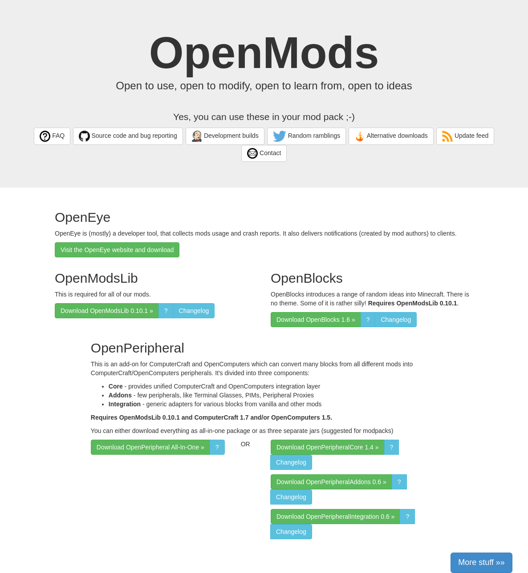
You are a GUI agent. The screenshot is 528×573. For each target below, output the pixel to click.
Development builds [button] (225, 136)
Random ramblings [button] (307, 136)
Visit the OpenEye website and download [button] (117, 249)
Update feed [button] (465, 136)
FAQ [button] (52, 136)
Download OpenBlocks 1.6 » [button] (315, 319)
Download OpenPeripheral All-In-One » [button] (150, 447)
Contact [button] (264, 153)
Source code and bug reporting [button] (128, 136)
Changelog (194, 310)
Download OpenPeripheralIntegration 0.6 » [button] (335, 516)
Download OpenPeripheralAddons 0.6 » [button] (331, 481)
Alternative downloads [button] (391, 136)
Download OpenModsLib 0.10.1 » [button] (107, 310)
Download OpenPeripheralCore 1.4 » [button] (327, 447)
